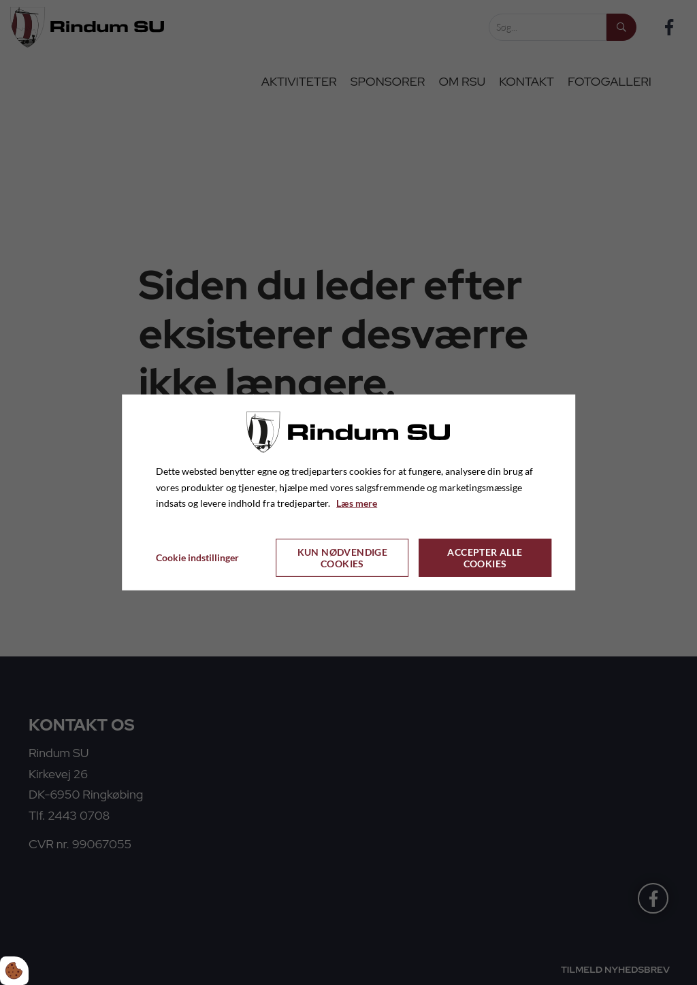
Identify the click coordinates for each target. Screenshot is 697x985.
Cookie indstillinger (197, 557)
